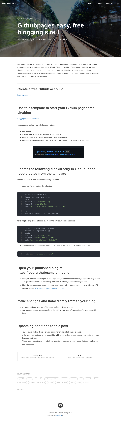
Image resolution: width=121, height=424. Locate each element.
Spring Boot (22, 382)
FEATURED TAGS (23, 374)
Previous (37, 356)
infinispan (73, 379)
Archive (109, 3)
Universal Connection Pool (37, 382)
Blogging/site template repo (28, 119)
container (64, 379)
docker (58, 382)
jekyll (65, 382)
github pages (22, 18)
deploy (30, 379)
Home (90, 3)
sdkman (87, 382)
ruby (79, 382)
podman (72, 382)
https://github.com (24, 95)
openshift (21, 379)
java (81, 379)
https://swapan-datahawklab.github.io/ (49, 288)
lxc (36, 379)
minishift (88, 379)
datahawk (58, 415)
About (99, 3)
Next (80, 356)
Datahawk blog (9, 3)
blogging (32, 18)
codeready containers (51, 379)
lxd (41, 379)
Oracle (96, 379)
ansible (50, 382)
